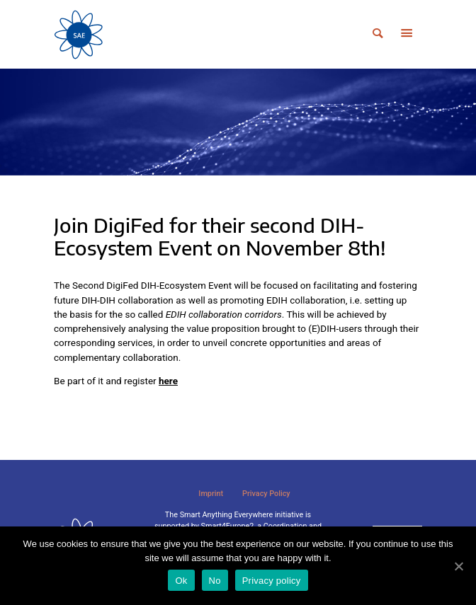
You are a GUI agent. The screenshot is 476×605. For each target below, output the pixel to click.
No (215, 580)
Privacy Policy (266, 493)
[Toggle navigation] (406, 34)
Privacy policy (271, 580)
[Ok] (458, 566)
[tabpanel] (238, 122)
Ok (181, 580)
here (168, 380)
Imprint (210, 493)
